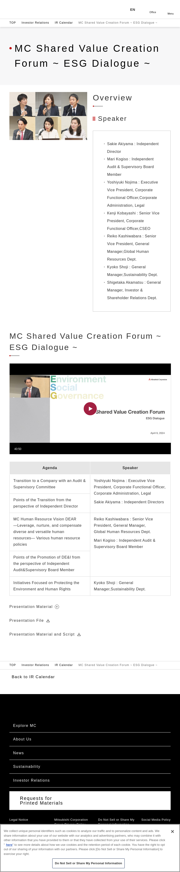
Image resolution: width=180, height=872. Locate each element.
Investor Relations (35, 22)
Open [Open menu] (170, 9)
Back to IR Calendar (33, 677)
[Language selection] (135, 9)
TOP (12, 22)
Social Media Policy (156, 819)
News (18, 753)
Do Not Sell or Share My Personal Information (116, 822)
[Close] (172, 831)
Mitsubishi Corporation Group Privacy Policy (71, 822)
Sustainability (27, 767)
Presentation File (29, 620)
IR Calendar (64, 22)
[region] (90, 848)
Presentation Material (34, 607)
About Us (22, 739)
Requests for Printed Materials (41, 801)
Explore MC (25, 726)
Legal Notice (18, 819)
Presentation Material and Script (45, 634)
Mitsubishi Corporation (38, 9)
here (9, 844)
